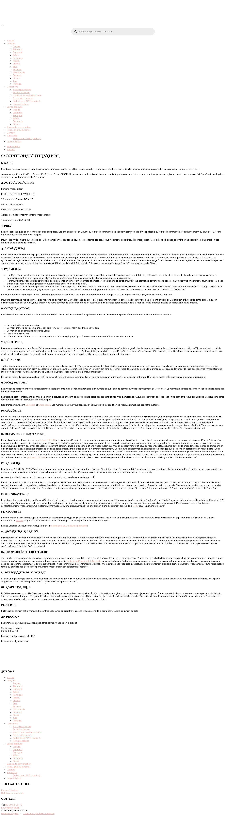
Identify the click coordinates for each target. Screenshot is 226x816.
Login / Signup (14, 141)
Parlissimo (12, 135)
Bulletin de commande (12, 793)
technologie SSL (58, 525)
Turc (15, 80)
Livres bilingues (14, 106)
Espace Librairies (9, 790)
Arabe (16, 60)
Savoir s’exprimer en (23, 98)
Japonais (17, 69)
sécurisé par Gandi (77, 525)
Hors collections (21, 103)
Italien (16, 55)
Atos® (19, 520)
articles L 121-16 (46, 440)
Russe (16, 78)
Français (17, 83)
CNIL (135, 505)
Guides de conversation (19, 126)
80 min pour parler (22, 89)
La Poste (30, 404)
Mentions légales (10, 813)
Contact (11, 132)
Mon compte (13, 146)
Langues (11, 43)
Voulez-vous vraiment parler (27, 95)
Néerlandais (19, 72)
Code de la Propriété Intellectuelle (84, 560)
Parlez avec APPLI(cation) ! (27, 101)
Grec (15, 66)
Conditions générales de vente (38, 813)
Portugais (18, 57)
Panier (11, 149)
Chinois (16, 63)
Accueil (10, 40)
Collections (12, 86)
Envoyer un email (10, 807)
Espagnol (17, 52)
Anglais (16, 46)
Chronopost (44, 404)
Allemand (17, 49)
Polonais (17, 75)
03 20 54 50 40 (13, 804)
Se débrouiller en (21, 92)
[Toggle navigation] (2, 25)
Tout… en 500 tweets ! (18, 129)
